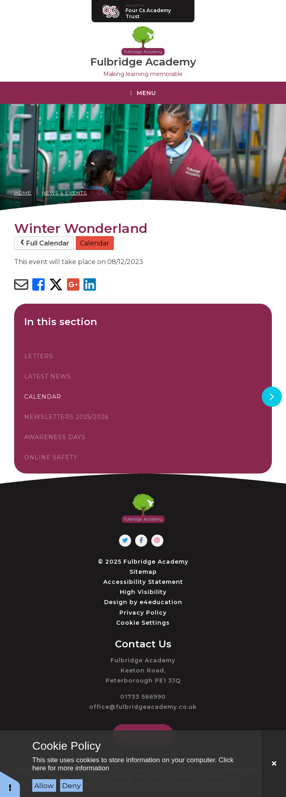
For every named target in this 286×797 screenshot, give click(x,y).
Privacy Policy (143, 612)
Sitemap (143, 571)
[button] (10, 784)
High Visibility (143, 592)
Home (22, 193)
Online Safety (50, 457)
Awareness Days (55, 437)
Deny (71, 786)
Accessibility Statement (143, 582)
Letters (38, 356)
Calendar (113, 193)
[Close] (274, 763)
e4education (161, 602)
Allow (44, 786)
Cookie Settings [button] (143, 622)
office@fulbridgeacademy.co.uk (143, 706)
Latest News (47, 376)
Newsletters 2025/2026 (66, 417)
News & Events (64, 193)
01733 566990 (143, 696)
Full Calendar (44, 243)
